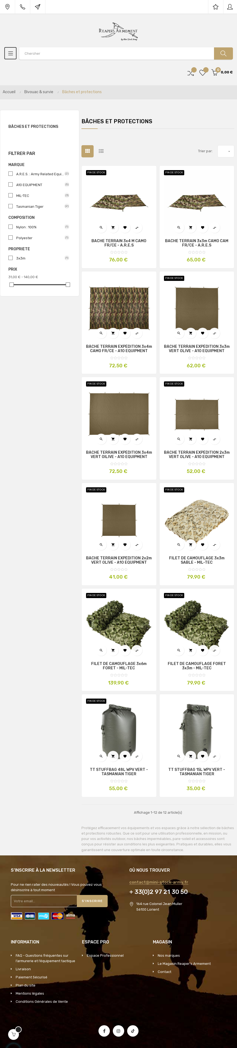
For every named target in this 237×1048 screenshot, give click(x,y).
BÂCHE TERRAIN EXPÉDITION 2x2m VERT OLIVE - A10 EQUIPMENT (119, 560)
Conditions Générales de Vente (42, 1002)
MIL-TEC (40, 195)
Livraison (23, 969)
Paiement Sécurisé (31, 977)
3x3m (40, 258)
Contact (164, 972)
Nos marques (169, 955)
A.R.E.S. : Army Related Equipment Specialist (40, 173)
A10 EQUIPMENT (40, 184)
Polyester (40, 237)
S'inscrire (92, 901)
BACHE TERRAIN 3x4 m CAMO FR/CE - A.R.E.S (118, 243)
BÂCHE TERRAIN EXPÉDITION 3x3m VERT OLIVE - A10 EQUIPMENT (197, 349)
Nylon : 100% (40, 227)
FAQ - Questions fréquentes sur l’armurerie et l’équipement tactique (45, 958)
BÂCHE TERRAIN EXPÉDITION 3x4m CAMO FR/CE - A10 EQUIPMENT (119, 349)
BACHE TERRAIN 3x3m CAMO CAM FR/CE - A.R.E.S (196, 243)
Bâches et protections (33, 126)
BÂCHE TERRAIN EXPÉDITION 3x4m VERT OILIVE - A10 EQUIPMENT (119, 454)
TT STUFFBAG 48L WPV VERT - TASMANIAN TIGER (119, 772)
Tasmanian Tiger (40, 206)
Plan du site (25, 985)
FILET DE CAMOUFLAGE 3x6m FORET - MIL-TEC (119, 666)
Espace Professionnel (105, 955)
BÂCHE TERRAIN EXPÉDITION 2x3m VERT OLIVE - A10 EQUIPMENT (197, 454)
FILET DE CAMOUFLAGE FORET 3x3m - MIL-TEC (197, 666)
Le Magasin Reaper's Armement (184, 964)
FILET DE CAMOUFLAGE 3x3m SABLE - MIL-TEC (197, 560)
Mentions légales (30, 993)
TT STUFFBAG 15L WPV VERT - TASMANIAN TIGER (196, 772)
